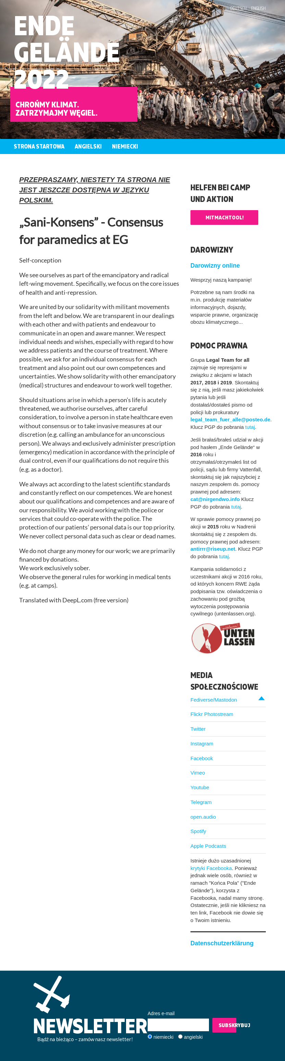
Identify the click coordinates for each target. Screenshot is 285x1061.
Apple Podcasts (208, 846)
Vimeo (197, 773)
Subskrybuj (227, 1025)
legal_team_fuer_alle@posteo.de (230, 419)
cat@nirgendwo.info (215, 499)
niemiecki (163, 1037)
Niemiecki (125, 146)
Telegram (201, 802)
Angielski (88, 146)
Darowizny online (215, 265)
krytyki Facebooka (211, 868)
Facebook (201, 758)
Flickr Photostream (211, 714)
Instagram (201, 743)
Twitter (198, 729)
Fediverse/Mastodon (213, 700)
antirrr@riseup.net (212, 549)
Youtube (199, 787)
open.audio (203, 817)
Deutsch (238, 8)
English (258, 8)
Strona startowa (39, 146)
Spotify (198, 831)
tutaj (250, 427)
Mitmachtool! (225, 217)
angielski (193, 1037)
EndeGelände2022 (67, 52)
